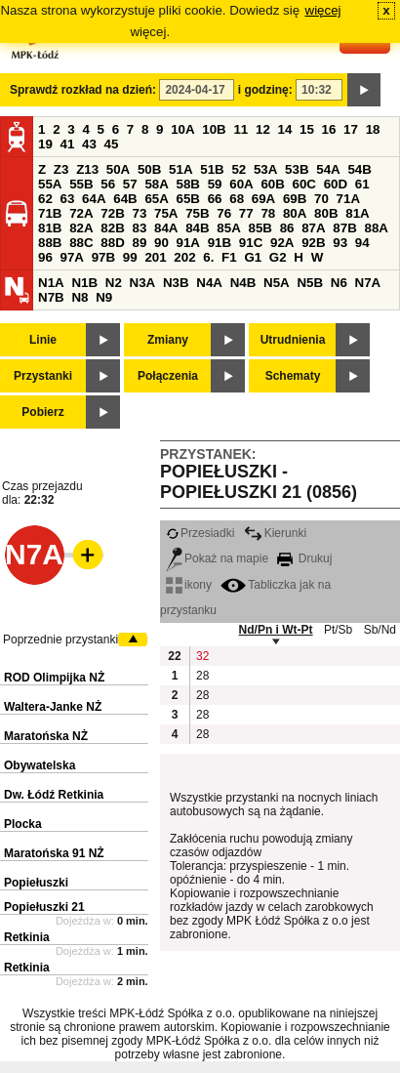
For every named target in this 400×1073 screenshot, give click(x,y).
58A (156, 184)
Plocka (23, 824)
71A (348, 198)
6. (208, 257)
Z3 (61, 169)
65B (188, 198)
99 (130, 257)
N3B (176, 282)
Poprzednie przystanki (60, 639)
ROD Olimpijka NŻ (54, 677)
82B (112, 228)
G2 (278, 257)
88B (49, 242)
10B (213, 129)
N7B (51, 297)
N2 (113, 282)
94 (362, 242)
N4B (243, 282)
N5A (276, 282)
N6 (339, 282)
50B (149, 169)
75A (166, 213)
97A (72, 257)
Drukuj (304, 558)
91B (219, 242)
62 (45, 198)
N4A (209, 282)
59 (215, 184)
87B (344, 228)
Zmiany (167, 340)
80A (294, 213)
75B (197, 213)
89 (139, 242)
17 (350, 129)
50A (118, 169)
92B (313, 242)
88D (112, 242)
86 (287, 228)
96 (45, 257)
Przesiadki (200, 533)
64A (93, 198)
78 (267, 213)
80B (326, 213)
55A (49, 184)
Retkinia (27, 937)
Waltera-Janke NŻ (52, 707)
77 (246, 213)
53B (296, 169)
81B (49, 228)
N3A (143, 282)
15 (307, 129)
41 (67, 144)
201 (155, 257)
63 (67, 198)
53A (265, 169)
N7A (368, 282)
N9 (104, 297)
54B (359, 169)
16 (329, 129)
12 (263, 129)
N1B (84, 282)
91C (250, 242)
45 (111, 144)
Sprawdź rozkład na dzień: (83, 90)
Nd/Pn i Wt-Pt (276, 630)
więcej (323, 10)
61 (362, 184)
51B (211, 169)
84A (166, 228)
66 (215, 198)
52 (238, 169)
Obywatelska (39, 765)
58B (188, 184)
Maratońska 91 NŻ (54, 853)
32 (202, 656)
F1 (229, 257)
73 (139, 213)
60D (335, 184)
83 (139, 228)
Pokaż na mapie (217, 558)
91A (188, 242)
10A (182, 129)
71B (49, 213)
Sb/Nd (380, 630)
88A (375, 228)
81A (357, 213)
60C (304, 184)
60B (272, 184)
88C (81, 242)
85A (228, 228)
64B (125, 198)
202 (184, 257)
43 (89, 144)
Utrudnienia (293, 340)
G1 (252, 257)
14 (285, 129)
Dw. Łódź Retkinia (53, 795)
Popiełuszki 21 (44, 907)
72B (112, 213)
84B (197, 228)
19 (45, 144)
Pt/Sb (338, 630)
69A (263, 198)
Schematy (293, 376)
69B (294, 198)
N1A (51, 282)
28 (202, 675)
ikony (189, 585)
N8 (79, 297)
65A (156, 198)
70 (321, 198)
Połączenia (168, 376)
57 (130, 184)
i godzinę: (265, 90)
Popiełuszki (36, 882)
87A (313, 228)
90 (161, 242)
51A (180, 169)
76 (224, 213)
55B (81, 184)
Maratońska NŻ (46, 736)
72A (81, 213)
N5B (310, 282)
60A (241, 184)
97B (103, 257)
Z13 (87, 169)
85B (259, 228)
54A (328, 169)
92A (282, 242)
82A (81, 228)
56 (107, 184)
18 (373, 129)
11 (240, 129)
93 (340, 242)
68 (236, 198)
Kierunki (275, 533)
